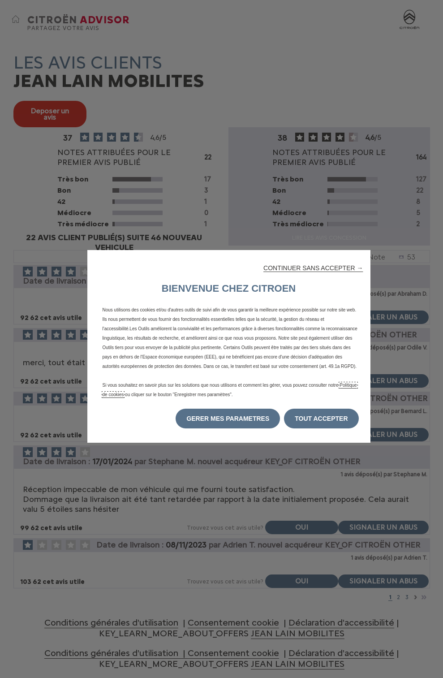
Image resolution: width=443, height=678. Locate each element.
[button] (313, 268)
